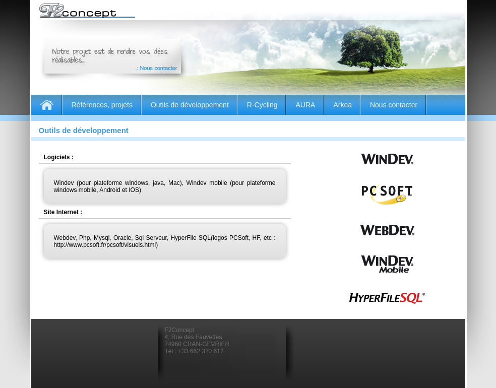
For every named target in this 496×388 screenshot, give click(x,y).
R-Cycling (262, 105)
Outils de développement (190, 105)
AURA (305, 105)
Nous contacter (393, 105)
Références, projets (102, 105)
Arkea (342, 105)
